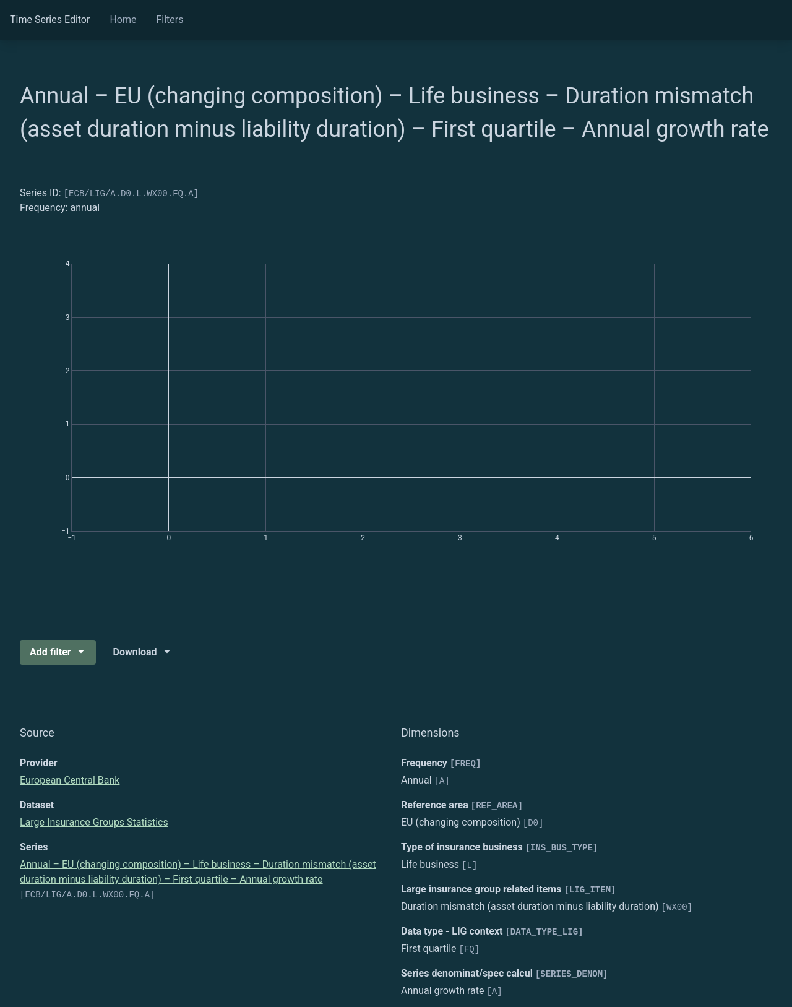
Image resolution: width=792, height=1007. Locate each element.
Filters (169, 19)
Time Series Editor (50, 19)
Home (123, 19)
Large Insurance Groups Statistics (94, 822)
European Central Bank (69, 780)
